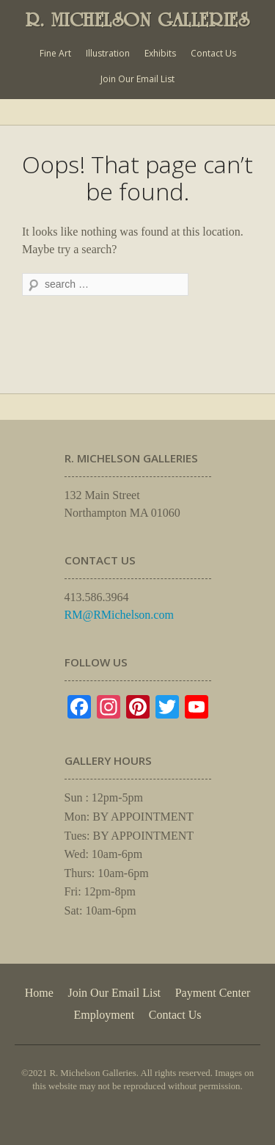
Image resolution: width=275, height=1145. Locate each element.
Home (39, 992)
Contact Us (213, 53)
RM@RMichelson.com (119, 614)
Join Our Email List (137, 79)
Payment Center (213, 992)
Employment (104, 1014)
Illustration (108, 53)
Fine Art (55, 53)
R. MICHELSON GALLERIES (138, 19)
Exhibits (160, 53)
